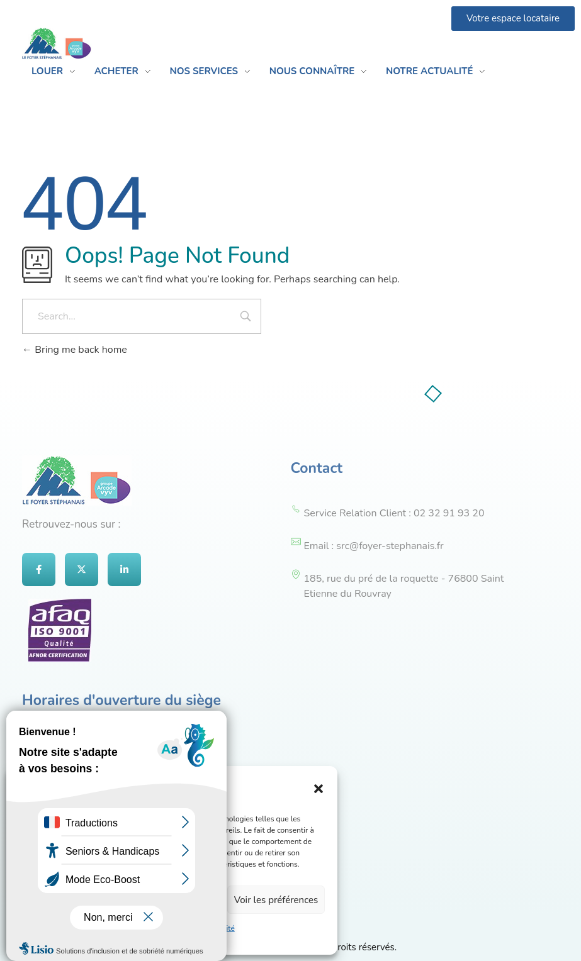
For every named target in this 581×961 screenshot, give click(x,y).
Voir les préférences (276, 900)
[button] (318, 788)
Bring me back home (74, 350)
